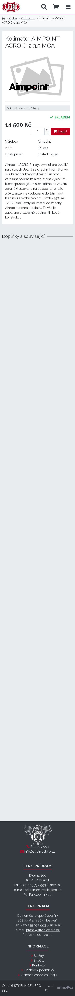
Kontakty (39, 965)
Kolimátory (28, 18)
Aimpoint (44, 141)
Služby (39, 956)
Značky (38, 960)
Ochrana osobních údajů (39, 975)
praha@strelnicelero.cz (43, 930)
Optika (13, 18)
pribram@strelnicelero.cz (43, 890)
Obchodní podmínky (39, 970)
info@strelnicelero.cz (39, 851)
